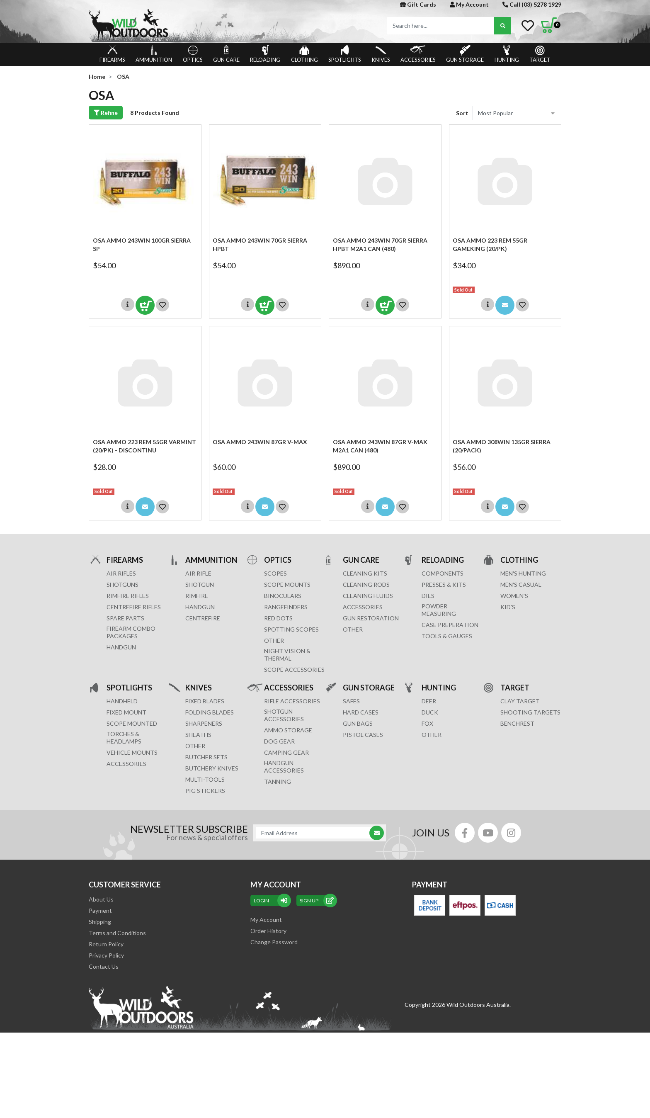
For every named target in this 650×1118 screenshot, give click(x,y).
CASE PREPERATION (450, 624)
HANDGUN (200, 606)
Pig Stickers (205, 790)
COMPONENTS (442, 573)
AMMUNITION (154, 54)
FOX (427, 723)
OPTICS (193, 54)
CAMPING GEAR (286, 752)
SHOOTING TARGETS (530, 712)
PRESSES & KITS (444, 584)
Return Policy (106, 944)
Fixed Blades (204, 701)
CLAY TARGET (520, 701)
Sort (462, 113)
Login (271, 900)
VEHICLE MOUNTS (132, 752)
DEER (429, 701)
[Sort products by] (517, 113)
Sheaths (198, 734)
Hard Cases (360, 712)
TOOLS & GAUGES (447, 635)
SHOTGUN (199, 584)
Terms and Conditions (117, 932)
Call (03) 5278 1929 (531, 4)
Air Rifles (121, 573)
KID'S (507, 606)
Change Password (274, 941)
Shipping (100, 921)
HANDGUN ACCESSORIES (284, 766)
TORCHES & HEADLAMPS (124, 737)
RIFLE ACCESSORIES (292, 701)
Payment (100, 910)
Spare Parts (125, 618)
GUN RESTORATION (371, 618)
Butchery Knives (211, 768)
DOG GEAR (279, 741)
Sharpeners (203, 723)
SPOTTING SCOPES (291, 629)
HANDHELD (122, 701)
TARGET (540, 54)
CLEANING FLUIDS (368, 595)
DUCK (430, 712)
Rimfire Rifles (128, 595)
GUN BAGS (358, 723)
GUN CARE (226, 54)
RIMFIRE (196, 595)
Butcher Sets (206, 757)
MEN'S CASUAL (520, 584)
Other (195, 745)
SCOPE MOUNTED (132, 723)
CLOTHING (304, 54)
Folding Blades (209, 712)
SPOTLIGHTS (344, 54)
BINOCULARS (282, 595)
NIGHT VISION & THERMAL (287, 654)
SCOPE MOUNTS (287, 584)
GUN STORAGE (465, 54)
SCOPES (275, 573)
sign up (317, 900)
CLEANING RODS (366, 584)
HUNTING (507, 54)
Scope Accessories (294, 669)
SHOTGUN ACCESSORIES (284, 715)
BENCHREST (517, 723)
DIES (428, 595)
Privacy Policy (106, 955)
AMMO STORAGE (288, 730)
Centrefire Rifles (134, 606)
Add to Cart (145, 305)
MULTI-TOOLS (205, 779)
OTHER (274, 640)
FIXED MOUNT (126, 712)
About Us (101, 899)
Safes (351, 701)
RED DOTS (278, 618)
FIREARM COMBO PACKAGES (131, 632)
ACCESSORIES (418, 54)
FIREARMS (112, 54)
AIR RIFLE (198, 573)
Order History (268, 930)
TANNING (277, 781)
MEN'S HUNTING (523, 573)
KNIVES (381, 54)
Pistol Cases (363, 734)
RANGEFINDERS (286, 606)
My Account (469, 4)
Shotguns (122, 584)
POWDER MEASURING (439, 610)
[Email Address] (315, 832)
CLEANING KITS (365, 573)
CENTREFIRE (202, 618)
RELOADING (265, 54)
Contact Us (104, 966)
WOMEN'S (514, 595)
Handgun (121, 647)
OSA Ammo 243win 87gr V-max (260, 441)
